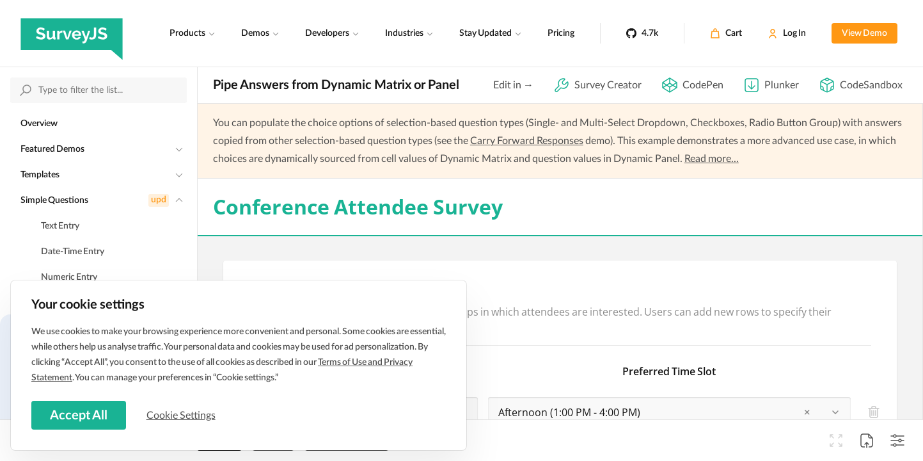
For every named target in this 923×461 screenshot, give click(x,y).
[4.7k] (642, 33)
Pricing (561, 33)
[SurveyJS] (71, 33)
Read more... (711, 159)
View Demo (864, 33)
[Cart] (726, 33)
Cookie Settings (184, 414)
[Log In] (787, 33)
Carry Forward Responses (526, 141)
